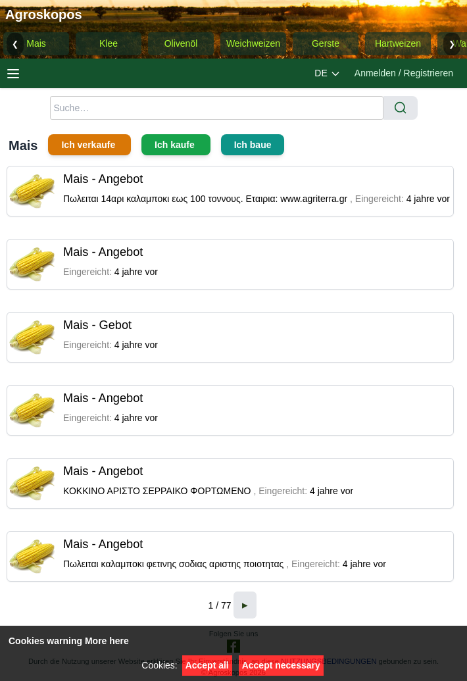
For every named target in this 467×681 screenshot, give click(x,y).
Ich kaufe (176, 144)
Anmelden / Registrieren (404, 73)
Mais (36, 43)
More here (107, 641)
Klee (108, 43)
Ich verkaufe (89, 144)
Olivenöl (181, 43)
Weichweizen (253, 43)
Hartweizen (398, 43)
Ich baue (253, 144)
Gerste (325, 43)
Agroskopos (43, 14)
